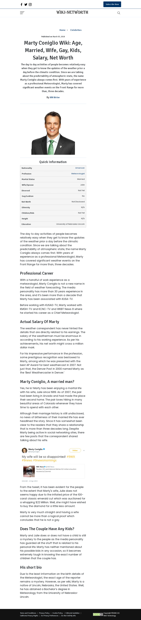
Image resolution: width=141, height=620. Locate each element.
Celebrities (75, 30)
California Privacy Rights (29, 616)
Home (62, 30)
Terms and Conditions (28, 613)
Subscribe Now (112, 4)
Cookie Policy (57, 613)
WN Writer (55, 97)
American (80, 168)
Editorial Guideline (72, 613)
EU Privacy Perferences (49, 616)
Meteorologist (78, 173)
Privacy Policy (44, 613)
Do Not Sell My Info (68, 616)
